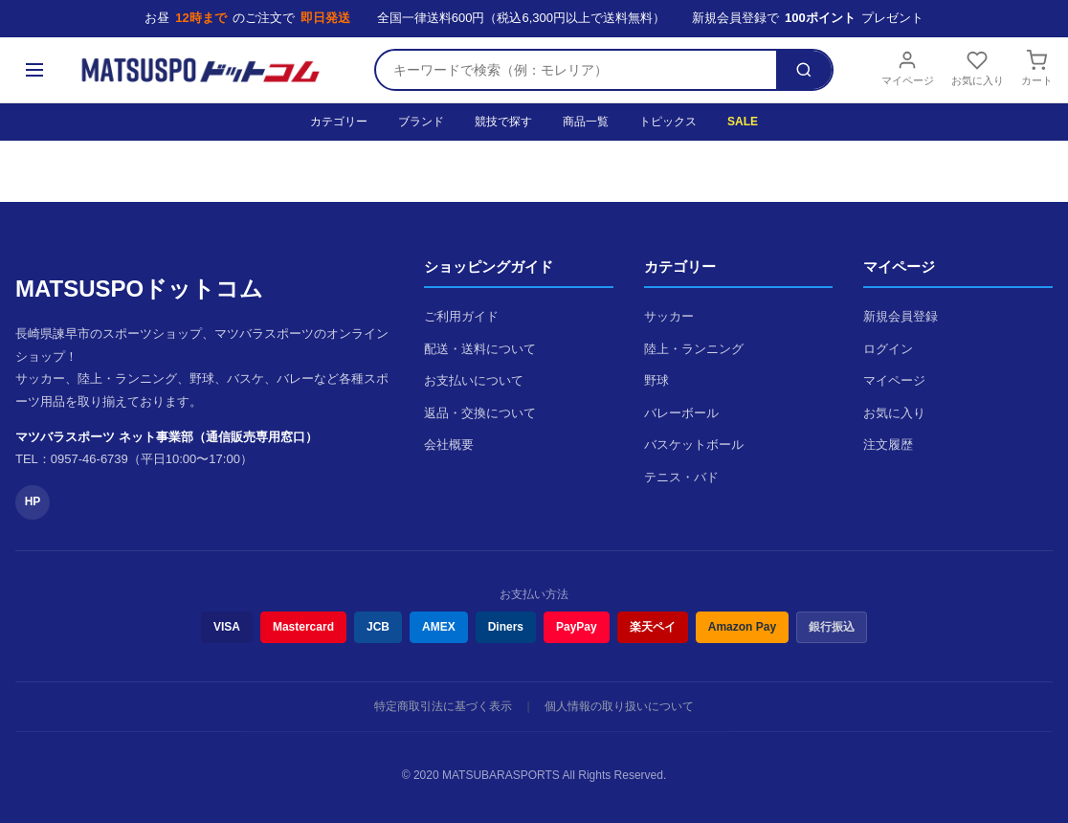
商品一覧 (586, 121)
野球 (656, 380)
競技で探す (503, 121)
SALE (742, 121)
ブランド (421, 121)
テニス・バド (681, 477)
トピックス (668, 121)
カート (1037, 68)
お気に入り (977, 68)
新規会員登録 (900, 316)
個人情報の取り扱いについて (619, 706)
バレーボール (681, 413)
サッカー (669, 316)
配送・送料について (480, 349)
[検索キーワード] (576, 70)
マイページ (907, 68)
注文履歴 (888, 444)
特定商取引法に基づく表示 (443, 706)
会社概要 (449, 444)
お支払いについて (473, 380)
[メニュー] (34, 70)
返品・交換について (480, 413)
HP (33, 501)
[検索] (804, 70)
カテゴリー (338, 121)
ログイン (888, 349)
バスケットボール (694, 444)
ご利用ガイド (461, 316)
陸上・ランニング (694, 349)
